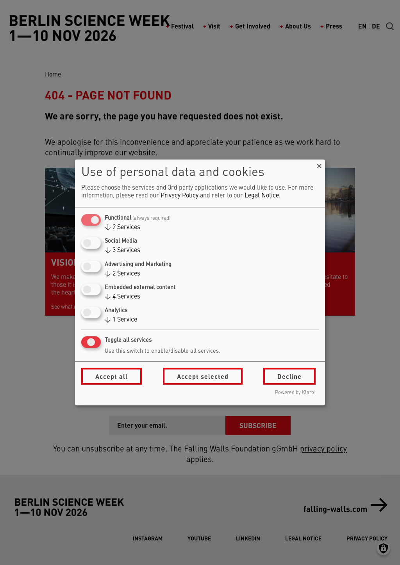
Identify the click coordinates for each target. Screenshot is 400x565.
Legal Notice (262, 196)
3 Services (122, 250)
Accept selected (203, 376)
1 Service (121, 320)
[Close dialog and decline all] (319, 164)
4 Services (122, 297)
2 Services (122, 227)
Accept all (111, 376)
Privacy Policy (179, 196)
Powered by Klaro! (295, 392)
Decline (289, 376)
